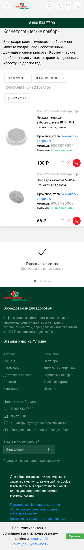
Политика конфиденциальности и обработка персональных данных (35, 500)
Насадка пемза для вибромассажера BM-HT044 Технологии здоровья (55, 115)
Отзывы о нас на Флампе (24, 335)
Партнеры (51, 354)
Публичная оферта (23, 507)
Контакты (10, 382)
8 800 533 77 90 (42, 16)
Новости (9, 375)
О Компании (12, 361)
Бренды (9, 354)
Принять (75, 536)
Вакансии (51, 347)
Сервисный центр (57, 368)
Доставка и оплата (17, 368)
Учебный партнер (56, 375)
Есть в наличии (62, 143)
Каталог (9, 347)
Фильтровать (17, 91)
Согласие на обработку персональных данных (38, 514)
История (50, 382)
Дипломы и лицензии (59, 361)
